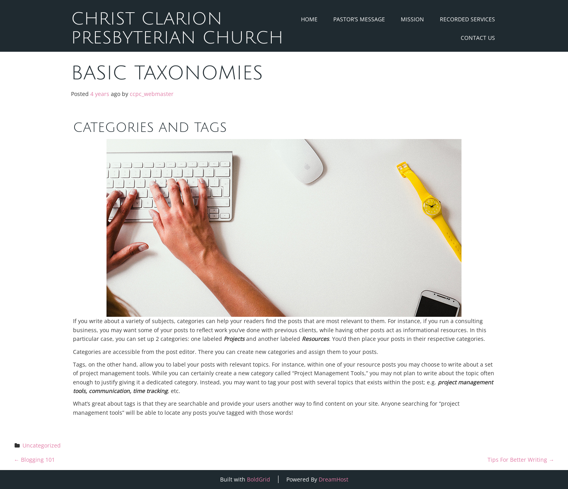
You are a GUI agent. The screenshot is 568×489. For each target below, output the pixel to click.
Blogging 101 (34, 459)
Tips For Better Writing (521, 459)
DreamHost (333, 479)
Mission (412, 19)
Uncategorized (41, 445)
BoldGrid (258, 479)
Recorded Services (467, 19)
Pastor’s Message (359, 19)
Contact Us (478, 37)
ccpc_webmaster (152, 94)
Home (309, 19)
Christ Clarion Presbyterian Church (177, 28)
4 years (99, 94)
